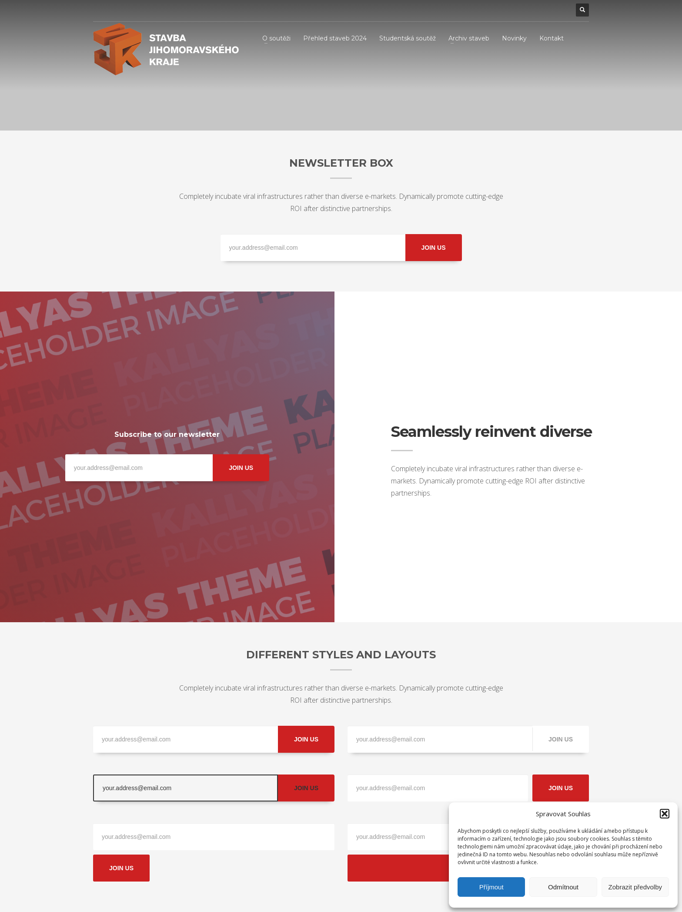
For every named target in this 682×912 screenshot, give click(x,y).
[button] (664, 813)
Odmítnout (563, 887)
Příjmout (491, 887)
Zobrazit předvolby (635, 887)
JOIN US (433, 247)
